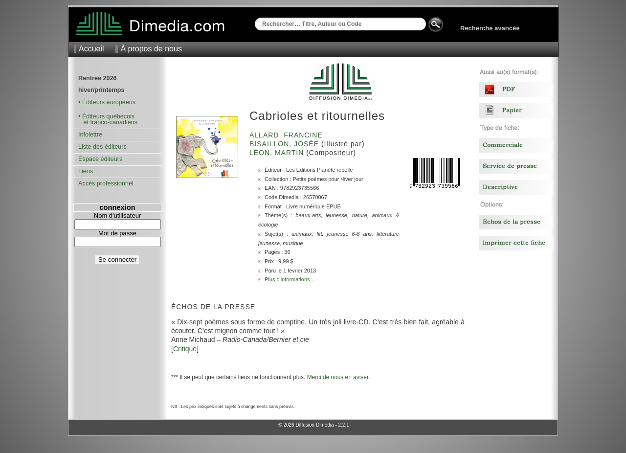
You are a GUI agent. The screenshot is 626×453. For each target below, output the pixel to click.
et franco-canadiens (107, 122)
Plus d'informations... (289, 279)
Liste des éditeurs (102, 146)
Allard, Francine (287, 135)
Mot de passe (117, 233)
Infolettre (90, 134)
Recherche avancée (489, 28)
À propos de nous (150, 49)
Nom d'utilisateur (117, 215)
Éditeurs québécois (108, 116)
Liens (85, 171)
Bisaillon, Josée (285, 144)
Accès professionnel (106, 183)
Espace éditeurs (100, 159)
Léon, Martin (277, 153)
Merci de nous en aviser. (338, 377)
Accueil (91, 49)
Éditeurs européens (108, 102)
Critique (185, 349)
